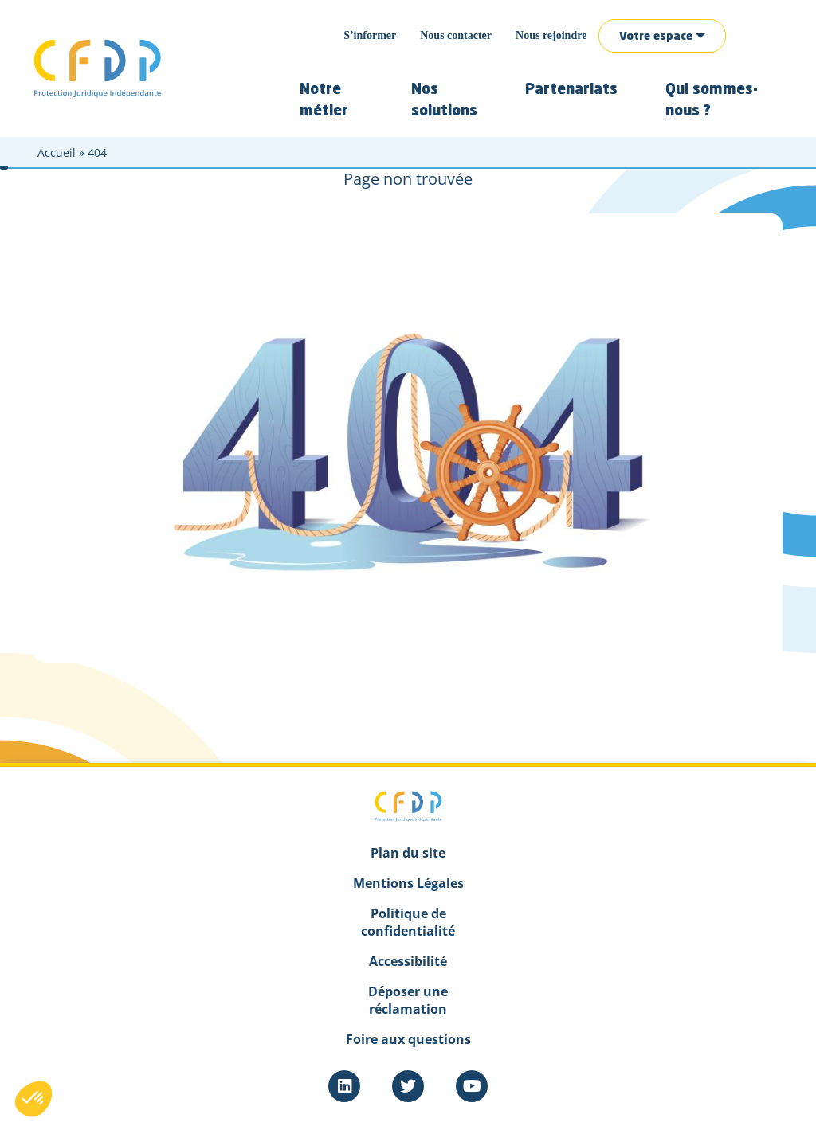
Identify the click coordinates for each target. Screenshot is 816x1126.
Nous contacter (456, 35)
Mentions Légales (408, 883)
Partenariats (571, 90)
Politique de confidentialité (408, 922)
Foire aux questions (408, 1039)
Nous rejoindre (551, 35)
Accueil (56, 152)
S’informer (369, 35)
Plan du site (408, 853)
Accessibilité (408, 961)
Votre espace (655, 36)
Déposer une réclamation (408, 1000)
